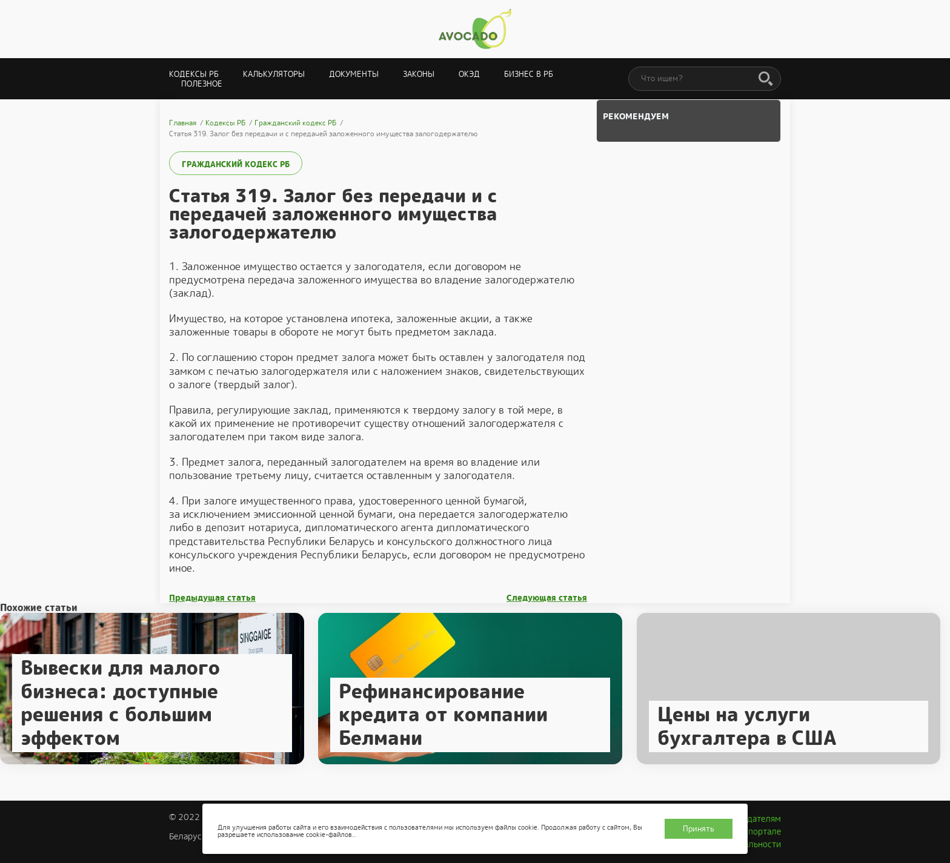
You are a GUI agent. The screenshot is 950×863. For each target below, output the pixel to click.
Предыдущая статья (212, 598)
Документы (354, 74)
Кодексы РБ (194, 74)
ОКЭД (469, 74)
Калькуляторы (274, 74)
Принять (698, 829)
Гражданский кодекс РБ (236, 164)
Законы (418, 74)
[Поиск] (766, 79)
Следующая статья (547, 598)
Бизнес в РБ (528, 74)
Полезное (201, 84)
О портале (760, 831)
